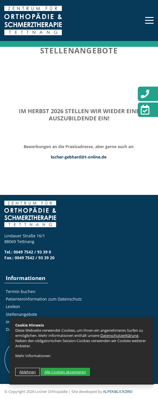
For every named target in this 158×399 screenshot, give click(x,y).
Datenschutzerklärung (119, 335)
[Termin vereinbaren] (148, 109)
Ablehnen (27, 371)
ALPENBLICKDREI (118, 391)
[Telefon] (148, 94)
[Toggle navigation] (146, 20)
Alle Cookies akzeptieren (65, 371)
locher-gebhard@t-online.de (78, 157)
